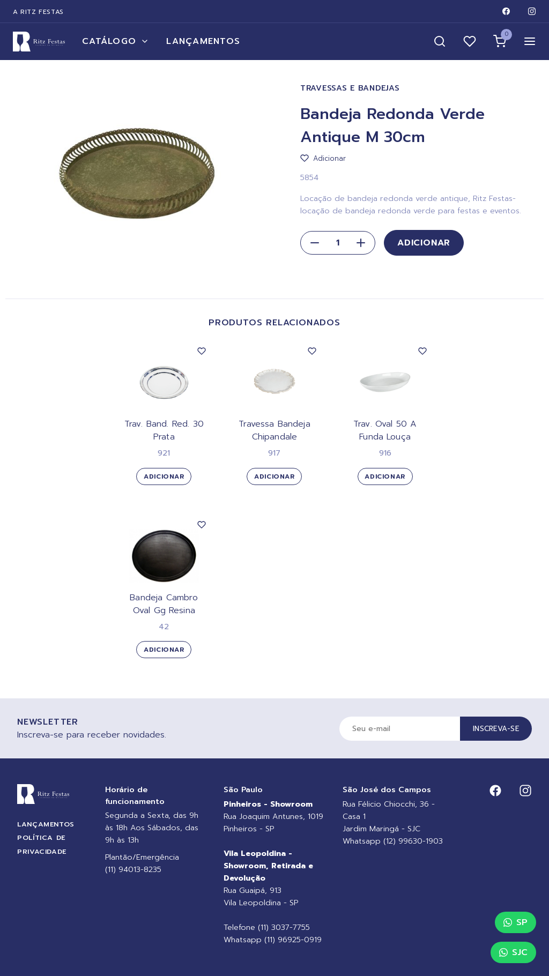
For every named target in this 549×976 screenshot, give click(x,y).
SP (515, 922)
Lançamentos (203, 41)
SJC (513, 952)
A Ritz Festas (38, 12)
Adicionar (423, 242)
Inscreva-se (496, 728)
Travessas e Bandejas (349, 88)
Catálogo (115, 41)
